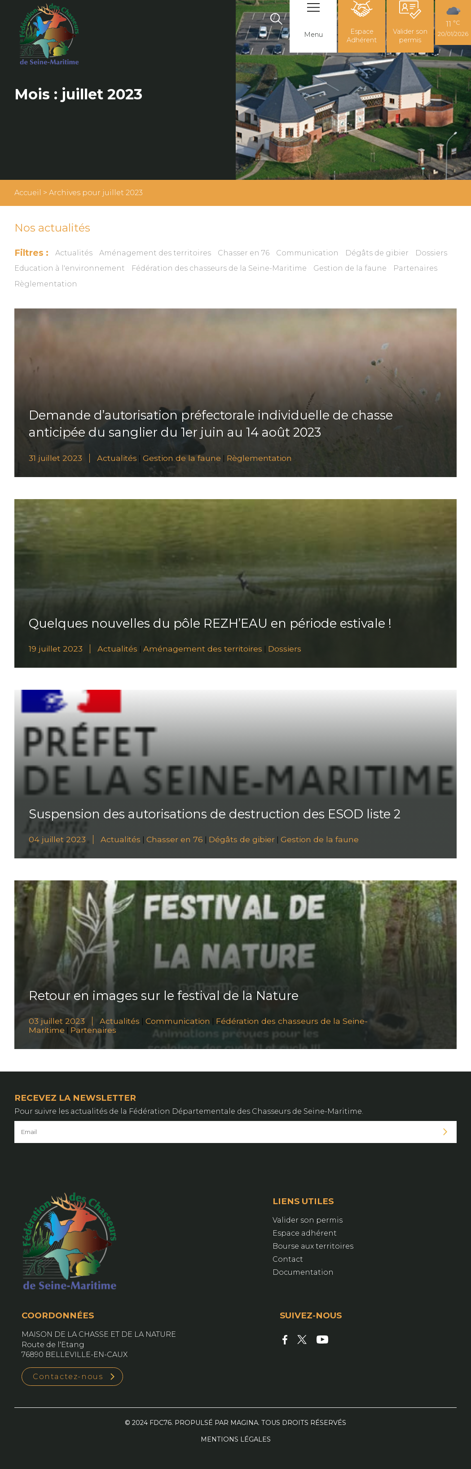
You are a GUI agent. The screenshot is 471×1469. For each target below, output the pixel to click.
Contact (288, 1259)
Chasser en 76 (243, 253)
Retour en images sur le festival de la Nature (164, 995)
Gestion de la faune (350, 268)
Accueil (27, 192)
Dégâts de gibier (377, 253)
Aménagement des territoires (155, 253)
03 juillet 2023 (57, 1021)
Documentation (303, 1272)
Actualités (73, 253)
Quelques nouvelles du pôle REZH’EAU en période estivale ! (210, 623)
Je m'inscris (445, 1132)
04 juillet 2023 (57, 839)
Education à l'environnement (69, 268)
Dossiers (431, 253)
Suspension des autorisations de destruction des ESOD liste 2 (215, 814)
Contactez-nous (68, 1376)
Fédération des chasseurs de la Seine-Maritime (219, 268)
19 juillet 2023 (56, 648)
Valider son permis (308, 1220)
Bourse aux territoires (313, 1246)
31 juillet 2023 (55, 458)
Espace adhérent (305, 1233)
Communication (307, 253)
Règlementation (45, 284)
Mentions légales (236, 1439)
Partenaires (415, 268)
